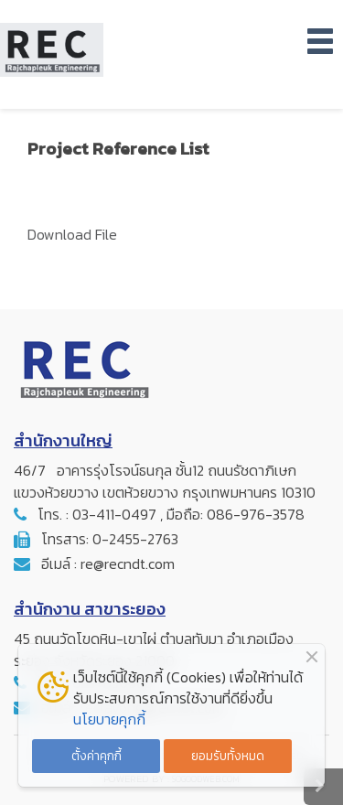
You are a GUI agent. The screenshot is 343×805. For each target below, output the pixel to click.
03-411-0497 (114, 514)
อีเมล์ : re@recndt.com (108, 563)
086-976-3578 (256, 514)
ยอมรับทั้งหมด (227, 755)
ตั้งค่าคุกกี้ (96, 755)
